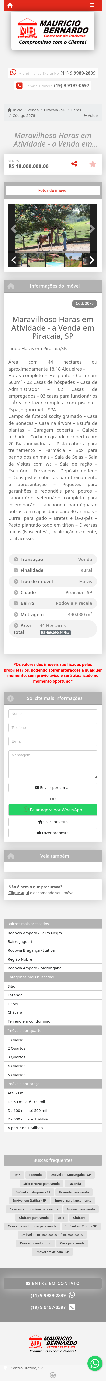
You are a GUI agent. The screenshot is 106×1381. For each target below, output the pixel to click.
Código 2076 (24, 115)
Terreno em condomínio (29, 1021)
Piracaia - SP (55, 109)
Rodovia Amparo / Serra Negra (35, 932)
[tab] (24, 190)
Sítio (12, 986)
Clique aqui (18, 892)
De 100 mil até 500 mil (27, 1110)
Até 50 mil (17, 1092)
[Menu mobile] (10, 5)
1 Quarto (16, 1039)
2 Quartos (17, 1048)
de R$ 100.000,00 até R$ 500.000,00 (52, 1235)
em (71, 1175)
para (42, 1184)
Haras (76, 109)
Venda (33, 109)
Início (15, 109)
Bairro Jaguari (20, 941)
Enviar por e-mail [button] (53, 787)
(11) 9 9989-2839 (78, 73)
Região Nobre (20, 959)
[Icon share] (51, 56)
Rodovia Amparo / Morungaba (35, 967)
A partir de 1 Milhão (25, 1127)
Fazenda (15, 994)
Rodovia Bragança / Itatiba (31, 950)
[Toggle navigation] (91, 5)
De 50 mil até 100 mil (26, 1101)
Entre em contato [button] (53, 1283)
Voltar (91, 115)
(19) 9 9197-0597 (72, 85)
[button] (15, 229)
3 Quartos (17, 1056)
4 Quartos (17, 1065)
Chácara (15, 1012)
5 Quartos (17, 1074)
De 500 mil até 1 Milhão (29, 1119)
